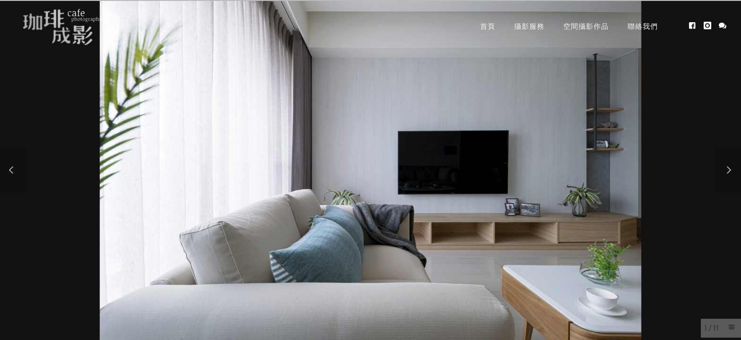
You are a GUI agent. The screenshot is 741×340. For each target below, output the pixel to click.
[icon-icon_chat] (723, 26)
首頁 (487, 26)
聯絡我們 (643, 26)
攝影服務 (529, 26)
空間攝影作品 (586, 26)
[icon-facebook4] (695, 26)
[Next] (727, 170)
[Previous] (14, 170)
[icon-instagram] (710, 26)
